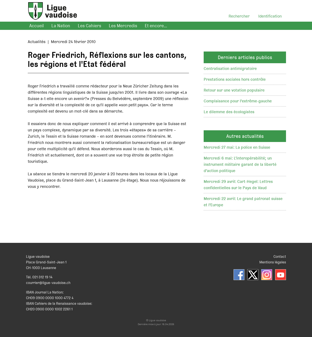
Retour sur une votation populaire (234, 90)
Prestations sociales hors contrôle (235, 79)
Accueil (36, 25)
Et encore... (156, 25)
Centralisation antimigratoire (230, 68)
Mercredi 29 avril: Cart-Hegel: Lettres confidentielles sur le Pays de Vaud (238, 184)
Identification (270, 16)
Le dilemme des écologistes (229, 112)
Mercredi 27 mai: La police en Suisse (237, 147)
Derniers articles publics (245, 57)
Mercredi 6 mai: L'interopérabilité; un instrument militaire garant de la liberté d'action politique (240, 164)
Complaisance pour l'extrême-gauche (238, 101)
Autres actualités (245, 136)
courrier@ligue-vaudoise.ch (48, 282)
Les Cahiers (89, 25)
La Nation (60, 25)
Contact (279, 256)
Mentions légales (272, 262)
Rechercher (239, 16)
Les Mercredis (123, 25)
